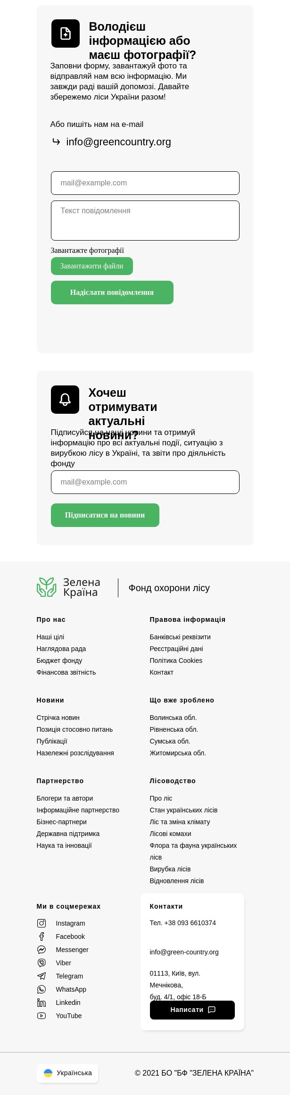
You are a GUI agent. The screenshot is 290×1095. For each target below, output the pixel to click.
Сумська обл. (170, 741)
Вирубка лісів (170, 869)
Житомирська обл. (178, 753)
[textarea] (145, 221)
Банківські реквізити (180, 637)
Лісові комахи (170, 833)
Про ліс (161, 798)
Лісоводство (173, 781)
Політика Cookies (176, 660)
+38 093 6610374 (190, 923)
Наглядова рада (61, 648)
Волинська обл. (173, 717)
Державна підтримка (68, 833)
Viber (63, 963)
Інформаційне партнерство (78, 810)
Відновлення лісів (177, 881)
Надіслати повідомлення (112, 292)
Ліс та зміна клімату (180, 822)
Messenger (72, 949)
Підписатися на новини (105, 515)
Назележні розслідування (75, 753)
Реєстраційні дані (176, 648)
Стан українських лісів (184, 810)
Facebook (70, 936)
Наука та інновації (64, 845)
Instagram (70, 923)
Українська (67, 1073)
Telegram (69, 976)
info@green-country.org (184, 952)
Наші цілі (51, 637)
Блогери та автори (65, 798)
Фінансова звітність (66, 672)
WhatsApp (71, 989)
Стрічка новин (58, 717)
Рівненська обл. (174, 729)
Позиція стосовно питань (75, 729)
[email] (145, 183)
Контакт (162, 672)
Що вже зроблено (182, 700)
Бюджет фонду (60, 660)
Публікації (52, 741)
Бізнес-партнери (62, 822)
